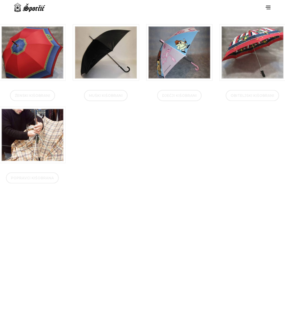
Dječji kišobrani (179, 96)
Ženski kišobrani (32, 96)
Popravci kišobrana (32, 178)
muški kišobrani (106, 96)
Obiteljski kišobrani (252, 96)
